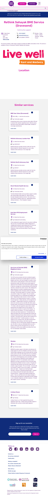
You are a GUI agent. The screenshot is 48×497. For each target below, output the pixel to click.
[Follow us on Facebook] (16, 449)
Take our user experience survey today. (32, 15)
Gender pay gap (12, 471)
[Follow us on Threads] (32, 449)
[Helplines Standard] (12, 485)
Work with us (11, 468)
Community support (13, 10)
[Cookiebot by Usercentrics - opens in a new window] (41, 239)
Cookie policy (11, 458)
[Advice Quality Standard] (24, 485)
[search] (45, 8)
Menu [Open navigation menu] (39, 3)
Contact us (10, 454)
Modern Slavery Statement (14, 465)
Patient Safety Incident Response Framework (19, 473)
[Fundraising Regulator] (24, 480)
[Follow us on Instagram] (21, 449)
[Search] (18, 8)
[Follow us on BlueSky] (10, 449)
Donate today (32, 3)
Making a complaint (12, 461)
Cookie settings (24, 257)
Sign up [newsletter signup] (36, 434)
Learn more (13, 128)
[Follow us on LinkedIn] (27, 449)
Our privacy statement (13, 456)
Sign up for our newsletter (24, 423)
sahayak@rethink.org (23, 35)
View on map (6, 39)
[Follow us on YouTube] (38, 449)
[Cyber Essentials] (35, 485)
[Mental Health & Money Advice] (12, 480)
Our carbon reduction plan (14, 463)
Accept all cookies (39, 257)
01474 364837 (22, 33)
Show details (41, 253)
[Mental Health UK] (35, 480)
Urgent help (22, 3)
